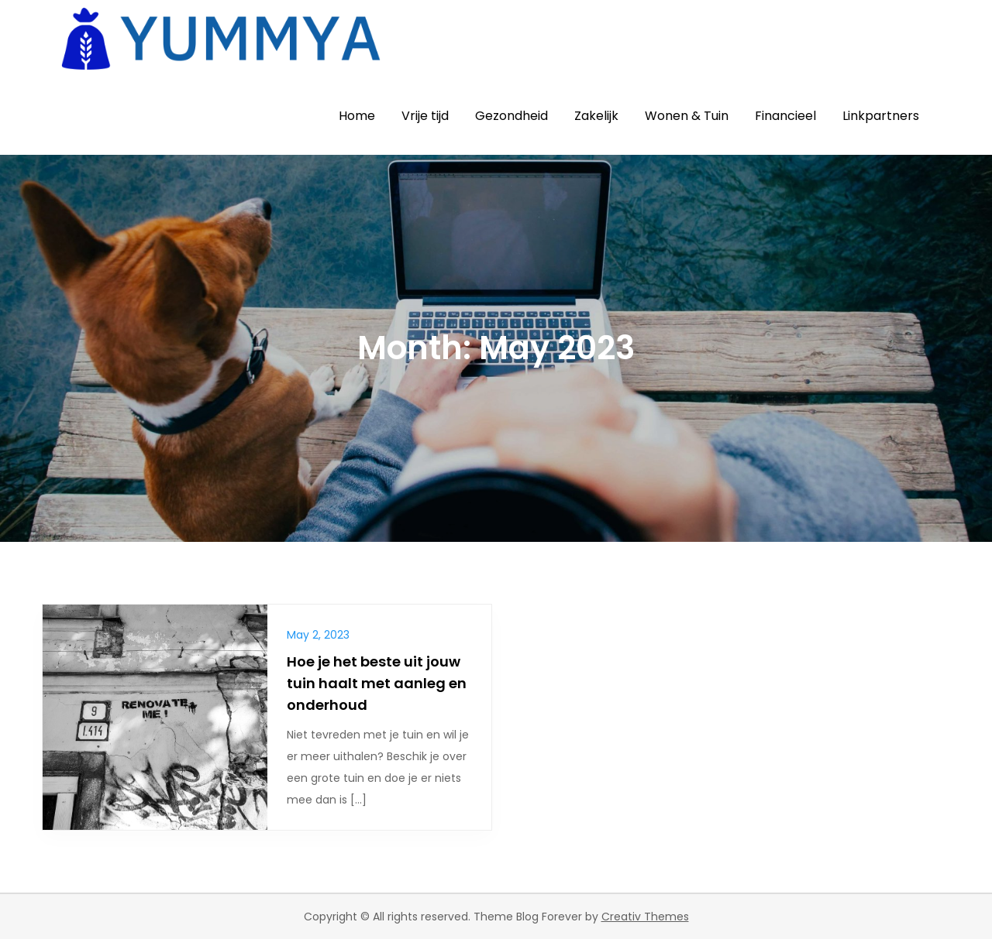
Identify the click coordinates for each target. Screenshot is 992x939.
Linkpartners (880, 116)
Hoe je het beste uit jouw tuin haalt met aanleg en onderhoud (377, 683)
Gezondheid (511, 116)
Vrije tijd (425, 116)
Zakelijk (596, 116)
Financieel (785, 116)
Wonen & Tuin (686, 116)
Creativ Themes (645, 916)
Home (357, 116)
